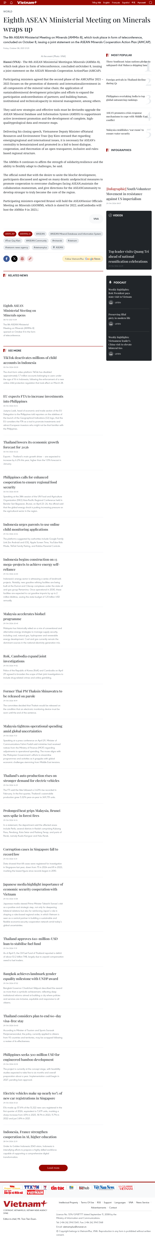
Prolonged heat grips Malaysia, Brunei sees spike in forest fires (31, 813)
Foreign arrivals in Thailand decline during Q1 (126, 81)
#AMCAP (9, 233)
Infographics (121, 150)
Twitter (14, 259)
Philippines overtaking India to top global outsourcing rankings (125, 98)
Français (116, 2)
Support (108, 1202)
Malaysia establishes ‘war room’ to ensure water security (125, 131)
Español (125, 2)
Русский (142, 3)
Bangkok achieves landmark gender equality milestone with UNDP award (30, 976)
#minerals (57, 240)
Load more (53, 1167)
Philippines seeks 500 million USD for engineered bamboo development (31, 1057)
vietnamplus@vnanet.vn (74, 1226)
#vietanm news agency (16, 247)
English (106, 2)
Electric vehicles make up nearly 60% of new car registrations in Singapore (32, 1095)
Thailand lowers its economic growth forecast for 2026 (31, 444)
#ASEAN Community (36, 240)
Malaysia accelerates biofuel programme (24, 616)
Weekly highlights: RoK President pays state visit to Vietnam (120, 293)
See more (14, 350)
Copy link (30, 259)
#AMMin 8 (25, 233)
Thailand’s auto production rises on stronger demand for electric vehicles (31, 778)
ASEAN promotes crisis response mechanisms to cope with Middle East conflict (127, 116)
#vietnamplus (40, 247)
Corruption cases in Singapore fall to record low (30, 851)
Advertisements (98, 1207)
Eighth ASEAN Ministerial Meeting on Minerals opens (19, 310)
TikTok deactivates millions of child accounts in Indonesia (30, 360)
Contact (113, 1207)
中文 (133, 3)
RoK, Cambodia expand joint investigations (24, 658)
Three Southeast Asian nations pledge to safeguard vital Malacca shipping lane (128, 63)
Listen (118, 302)
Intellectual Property (68, 1202)
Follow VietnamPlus (74, 258)
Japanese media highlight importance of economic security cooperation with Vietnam (33, 889)
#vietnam (72, 240)
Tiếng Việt (96, 2)
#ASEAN (40, 233)
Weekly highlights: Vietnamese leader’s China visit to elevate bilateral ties (120, 343)
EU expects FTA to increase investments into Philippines (33, 398)
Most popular (121, 55)
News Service (142, 1202)
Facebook (6, 259)
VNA (131, 1202)
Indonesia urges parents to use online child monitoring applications (31, 527)
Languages (120, 1202)
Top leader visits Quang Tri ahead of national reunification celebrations (129, 256)
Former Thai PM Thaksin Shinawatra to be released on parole (32, 693)
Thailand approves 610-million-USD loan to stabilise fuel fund (30, 941)
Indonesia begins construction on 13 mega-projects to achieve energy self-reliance (31, 564)
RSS (99, 1202)
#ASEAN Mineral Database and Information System (75, 233)
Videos (118, 215)
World (7, 11)
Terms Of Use (87, 1202)
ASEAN (58, 247)
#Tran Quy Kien (12, 240)
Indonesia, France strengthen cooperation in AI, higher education (29, 1134)
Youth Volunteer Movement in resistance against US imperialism (128, 193)
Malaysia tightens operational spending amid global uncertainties (32, 728)
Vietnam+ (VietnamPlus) (27, 2)
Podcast (120, 282)
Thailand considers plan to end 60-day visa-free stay (32, 1018)
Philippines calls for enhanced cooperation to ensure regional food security (30, 482)
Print (22, 259)
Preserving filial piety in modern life (119, 316)
